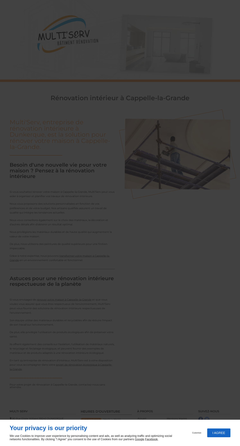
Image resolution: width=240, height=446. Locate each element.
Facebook (151, 439)
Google (139, 439)
